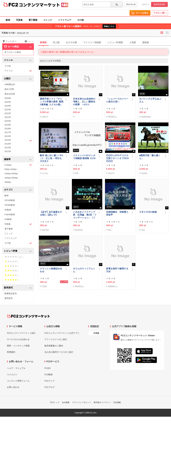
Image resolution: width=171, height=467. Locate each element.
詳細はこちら (109, 26)
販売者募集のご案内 (53, 346)
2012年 (7, 151)
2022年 (7, 113)
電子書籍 (32, 20)
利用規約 (11, 352)
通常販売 (8, 298)
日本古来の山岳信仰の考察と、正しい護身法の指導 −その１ (84, 101)
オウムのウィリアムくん (84, 270)
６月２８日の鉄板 (148, 212)
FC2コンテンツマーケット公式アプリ (61, 333)
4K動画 (7, 210)
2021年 (7, 117)
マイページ (131, 4)
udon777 (45, 116)
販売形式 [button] (18, 287)
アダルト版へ (160, 13)
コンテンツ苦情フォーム (18, 381)
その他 (80, 20)
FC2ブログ (49, 387)
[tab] (105, 42)
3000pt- (7, 182)
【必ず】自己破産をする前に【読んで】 (51, 213)
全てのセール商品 (12, 52)
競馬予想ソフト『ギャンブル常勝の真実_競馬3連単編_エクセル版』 (51, 101)
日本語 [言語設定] (96, 333)
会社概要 (66, 402)
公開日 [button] (18, 78)
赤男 (76, 173)
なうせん (45, 173)
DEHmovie (79, 230)
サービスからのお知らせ (18, 339)
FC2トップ (55, 402)
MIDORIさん (112, 116)
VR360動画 (9, 205)
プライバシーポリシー (81, 402)
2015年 (18, 140)
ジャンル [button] (18, 60)
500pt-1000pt (10, 169)
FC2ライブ (49, 381)
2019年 (7, 125)
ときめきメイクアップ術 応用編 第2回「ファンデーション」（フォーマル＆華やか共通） (84, 215)
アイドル (18, 70)
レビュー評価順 (115, 42)
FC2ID (47, 368)
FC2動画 (48, 374)
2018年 (7, 128)
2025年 (7, 102)
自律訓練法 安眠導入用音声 (117, 213)
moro (143, 230)
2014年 (7, 144)
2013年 (7, 147)
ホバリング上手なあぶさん (150, 100)
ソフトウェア (64, 20)
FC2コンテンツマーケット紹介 (21, 333)
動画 (8, 20)
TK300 (44, 286)
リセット (29, 41)
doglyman (45, 230)
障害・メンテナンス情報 (18, 346)
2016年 (7, 136)
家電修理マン (113, 286)
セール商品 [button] (18, 46)
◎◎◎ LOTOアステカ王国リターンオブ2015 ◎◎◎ (117, 158)
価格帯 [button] (18, 159)
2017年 (7, 132)
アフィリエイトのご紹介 (55, 339)
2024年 (7, 106)
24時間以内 (9, 84)
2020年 (7, 121)
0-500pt (18, 165)
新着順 (43, 42)
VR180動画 (9, 200)
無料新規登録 (159, 4)
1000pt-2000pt (11, 173)
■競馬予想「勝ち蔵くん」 (149, 157)
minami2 (144, 173)
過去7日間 (9, 89)
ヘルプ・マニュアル (16, 368)
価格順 (145, 42)
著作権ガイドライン (102, 402)
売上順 (56, 42)
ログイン (145, 4)
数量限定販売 (10, 293)
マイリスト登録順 (92, 42)
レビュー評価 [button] (18, 251)
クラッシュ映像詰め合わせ (51, 270)
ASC (109, 230)
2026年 (7, 98)
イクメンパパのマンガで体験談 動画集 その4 (84, 157)
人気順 (132, 42)
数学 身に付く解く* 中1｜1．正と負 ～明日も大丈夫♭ (51, 158)
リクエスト (12, 374)
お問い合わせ (13, 387)
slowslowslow (146, 116)
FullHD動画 (9, 214)
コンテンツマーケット (39, 5)
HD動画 (8, 219)
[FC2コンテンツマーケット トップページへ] (28, 316)
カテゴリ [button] (18, 189)
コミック (47, 20)
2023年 (7, 109)
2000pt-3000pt (11, 178)
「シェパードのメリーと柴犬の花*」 (117, 100)
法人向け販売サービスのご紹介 (58, 352)
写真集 (19, 20)
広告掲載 (117, 402)
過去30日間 (9, 94)
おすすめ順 (71, 42)
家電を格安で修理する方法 (117, 270)
